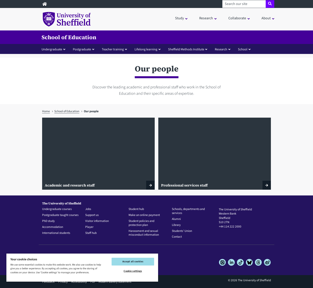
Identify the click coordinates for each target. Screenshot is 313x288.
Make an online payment (144, 215)
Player (89, 227)
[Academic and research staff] (98, 154)
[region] (82, 267)
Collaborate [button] (237, 18)
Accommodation (52, 227)
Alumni (176, 219)
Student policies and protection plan (141, 223)
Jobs (88, 209)
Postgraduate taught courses (60, 215)
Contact (177, 237)
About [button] (266, 18)
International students (56, 233)
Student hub (136, 209)
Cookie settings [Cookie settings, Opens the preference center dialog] (133, 271)
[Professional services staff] (214, 154)
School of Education (69, 37)
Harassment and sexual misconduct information (144, 233)
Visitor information (97, 221)
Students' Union (182, 231)
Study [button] (179, 18)
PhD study (48, 221)
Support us (92, 215)
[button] (54, 49)
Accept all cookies (132, 261)
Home (46, 111)
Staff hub (91, 233)
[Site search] (270, 4)
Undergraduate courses (57, 209)
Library (176, 225)
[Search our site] (244, 4)
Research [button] (206, 18)
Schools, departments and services (188, 211)
